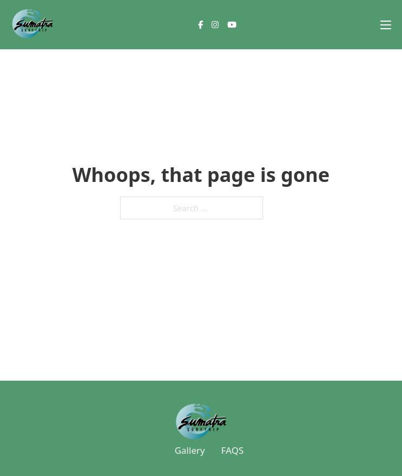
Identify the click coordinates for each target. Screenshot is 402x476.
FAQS (232, 450)
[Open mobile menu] (385, 25)
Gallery (190, 450)
